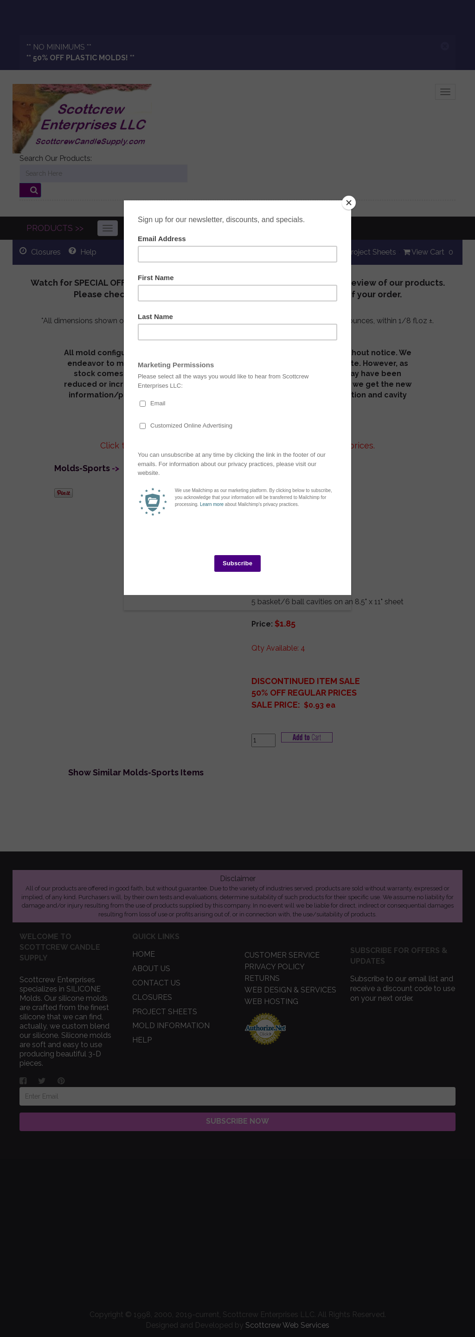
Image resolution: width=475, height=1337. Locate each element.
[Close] (349, 203)
